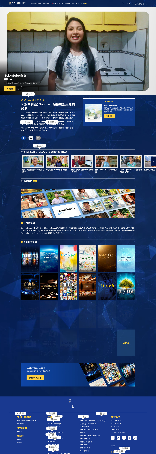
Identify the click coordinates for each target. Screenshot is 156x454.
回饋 (113, 444)
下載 (84, 3)
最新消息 (75, 3)
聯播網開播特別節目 (26, 418)
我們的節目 (46, 3)
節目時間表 (66, 3)
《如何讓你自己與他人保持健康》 (89, 428)
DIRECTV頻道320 (116, 418)
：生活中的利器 (88, 422)
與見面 (54, 425)
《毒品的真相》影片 (85, 437)
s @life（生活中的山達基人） (60, 452)
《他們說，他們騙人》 (86, 440)
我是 (53, 443)
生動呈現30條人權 (85, 446)
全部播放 (126, 343)
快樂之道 (82, 431)
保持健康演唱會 (84, 425)
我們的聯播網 (35, 3)
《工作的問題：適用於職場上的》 (93, 419)
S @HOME (32, 99)
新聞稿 (19, 437)
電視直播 (56, 3)
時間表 (19, 429)
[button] (153, 161)
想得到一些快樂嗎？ (111, 105)
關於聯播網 (20, 421)
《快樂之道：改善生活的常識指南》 (90, 434)
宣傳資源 (19, 440)
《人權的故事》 (84, 443)
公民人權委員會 (84, 449)
